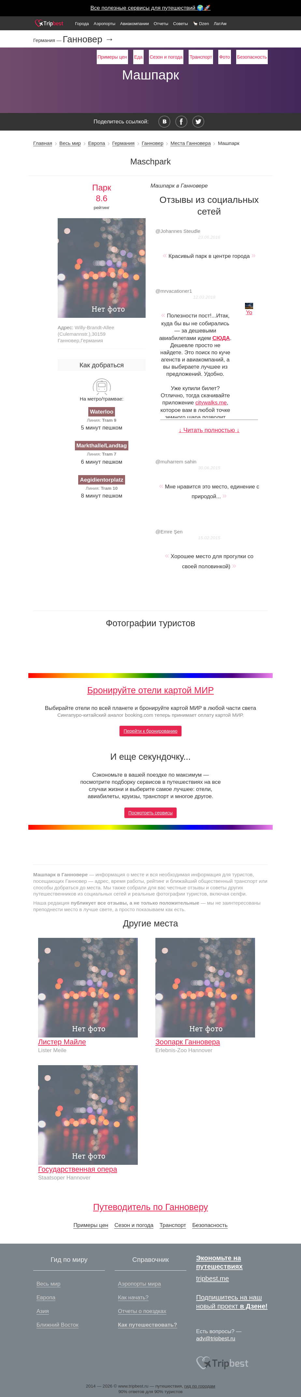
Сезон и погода (166, 57)
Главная (42, 143)
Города (82, 23)
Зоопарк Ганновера (187, 1042)
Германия (123, 143)
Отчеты (161, 23)
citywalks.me (211, 403)
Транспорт (201, 57)
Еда (138, 57)
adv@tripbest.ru (215, 1338)
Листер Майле (62, 1042)
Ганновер (152, 143)
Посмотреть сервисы (150, 812)
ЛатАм (220, 23)
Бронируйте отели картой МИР (150, 690)
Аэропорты (105, 23)
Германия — (48, 40)
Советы (180, 23)
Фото (224, 57)
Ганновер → (88, 39)
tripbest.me (212, 1278)
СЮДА (221, 338)
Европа (96, 143)
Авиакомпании (134, 23)
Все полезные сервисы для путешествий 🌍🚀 (151, 8)
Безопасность (252, 57)
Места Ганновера (190, 143)
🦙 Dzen (201, 23)
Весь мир (70, 143)
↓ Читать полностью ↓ (209, 430)
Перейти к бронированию (150, 731)
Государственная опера (77, 1169)
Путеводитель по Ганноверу (150, 1207)
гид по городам (199, 1386)
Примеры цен (112, 57)
